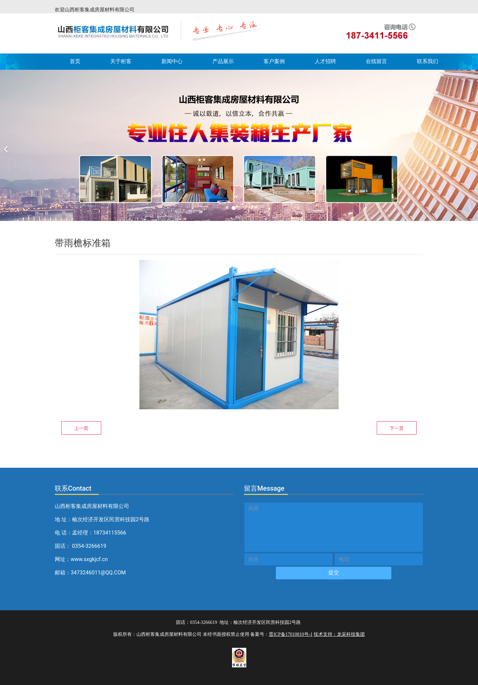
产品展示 (223, 61)
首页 (75, 61)
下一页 (397, 428)
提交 (333, 572)
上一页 (81, 428)
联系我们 (427, 61)
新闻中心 (172, 61)
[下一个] (471, 145)
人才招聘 (325, 61)
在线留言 (376, 61)
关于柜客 (120, 61)
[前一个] (6, 145)
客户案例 (274, 61)
